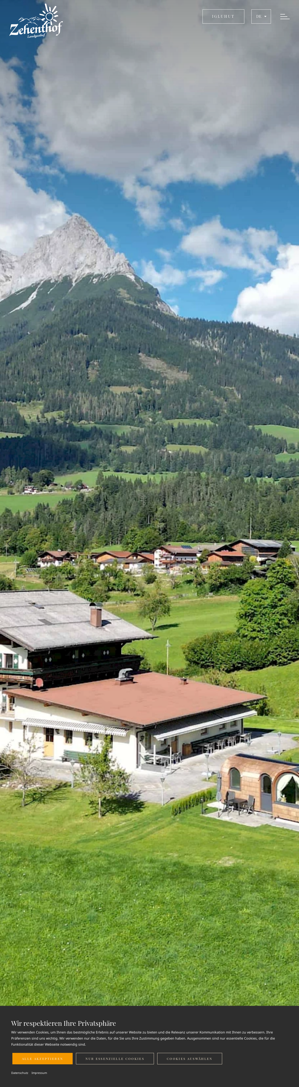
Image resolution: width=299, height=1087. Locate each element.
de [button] (262, 16)
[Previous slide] (9, 543)
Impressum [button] (39, 1073)
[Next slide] (289, 543)
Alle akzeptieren (42, 1059)
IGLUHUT (223, 16)
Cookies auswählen (190, 1059)
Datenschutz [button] (19, 1073)
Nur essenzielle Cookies (114, 1059)
